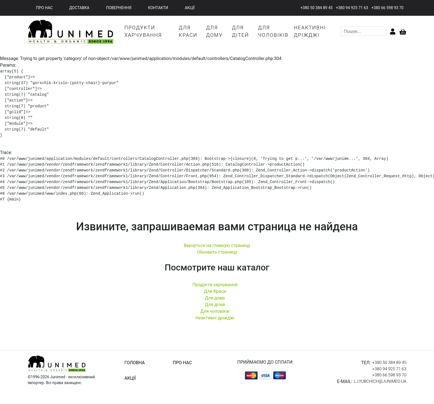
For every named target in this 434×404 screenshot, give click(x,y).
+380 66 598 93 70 (387, 8)
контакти (158, 8)
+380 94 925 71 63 (352, 8)
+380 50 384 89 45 (316, 8)
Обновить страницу (217, 252)
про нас (44, 8)
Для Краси (215, 291)
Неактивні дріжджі (214, 317)
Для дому (215, 298)
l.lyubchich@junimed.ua (380, 381)
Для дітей (215, 304)
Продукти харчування (214, 284)
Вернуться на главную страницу (217, 245)
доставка (79, 8)
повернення (118, 8)
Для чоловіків (214, 311)
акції (190, 8)
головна (135, 362)
